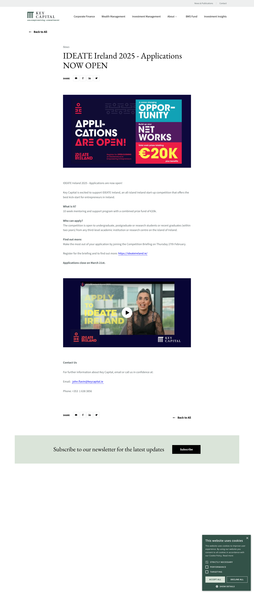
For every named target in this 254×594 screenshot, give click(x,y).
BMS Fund (191, 16)
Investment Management (146, 16)
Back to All (38, 31)
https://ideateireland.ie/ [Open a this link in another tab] (132, 253)
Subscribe (186, 449)
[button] (226, 586)
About (172, 16)
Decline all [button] (237, 579)
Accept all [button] (215, 579)
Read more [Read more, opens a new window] (228, 555)
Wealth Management (113, 16)
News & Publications (203, 3)
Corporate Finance (84, 16)
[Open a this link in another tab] (103, 381)
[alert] (226, 563)
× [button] (247, 538)
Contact (223, 3)
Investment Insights (215, 16)
